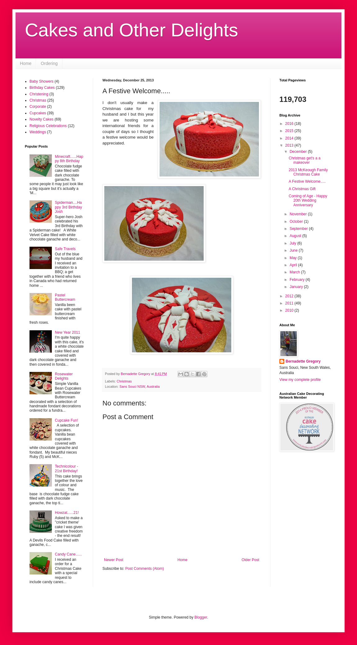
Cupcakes (37, 113)
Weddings (37, 132)
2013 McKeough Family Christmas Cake (308, 172)
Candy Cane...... (68, 554)
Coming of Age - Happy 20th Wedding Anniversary (308, 200)
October (297, 221)
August (296, 236)
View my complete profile (300, 379)
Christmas (124, 381)
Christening (38, 94)
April (294, 265)
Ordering (49, 63)
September (299, 228)
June (294, 250)
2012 (290, 296)
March (295, 272)
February (297, 279)
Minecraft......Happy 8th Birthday (69, 158)
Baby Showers (41, 81)
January (297, 287)
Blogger (200, 617)
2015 (290, 131)
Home (25, 63)
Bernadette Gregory (303, 361)
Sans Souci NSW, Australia (140, 386)
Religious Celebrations (48, 126)
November (299, 214)
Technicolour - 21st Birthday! (66, 468)
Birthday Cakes (42, 87)
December (299, 151)
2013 (290, 145)
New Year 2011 (67, 332)
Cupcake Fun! (66, 420)
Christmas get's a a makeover (304, 160)
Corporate (37, 106)
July (293, 243)
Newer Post (113, 560)
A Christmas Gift (302, 189)
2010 (290, 310)
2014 (290, 138)
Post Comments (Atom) (144, 568)
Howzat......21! (67, 512)
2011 (290, 303)
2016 (290, 123)
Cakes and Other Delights (131, 30)
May (294, 258)
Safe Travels (65, 249)
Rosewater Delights (64, 376)
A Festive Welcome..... (307, 181)
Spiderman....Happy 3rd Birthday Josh (68, 207)
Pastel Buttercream (65, 297)
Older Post (250, 560)
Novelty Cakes (41, 119)
